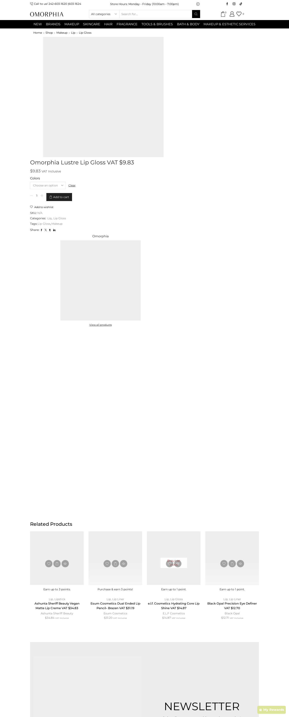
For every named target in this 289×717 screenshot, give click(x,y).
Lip (73, 32)
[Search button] (196, 14)
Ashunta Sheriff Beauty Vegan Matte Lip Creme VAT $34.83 (57, 384)
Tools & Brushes (157, 24)
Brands (53, 24)
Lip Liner (118, 377)
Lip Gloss (85, 32)
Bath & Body (188, 24)
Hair (108, 24)
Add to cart (131, 80)
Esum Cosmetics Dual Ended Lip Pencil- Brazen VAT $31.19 (115, 384)
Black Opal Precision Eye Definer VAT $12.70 (232, 384)
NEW (38, 24)
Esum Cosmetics (115, 392)
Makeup (61, 32)
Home (37, 32)
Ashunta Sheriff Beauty (57, 392)
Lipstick (59, 377)
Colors (105, 63)
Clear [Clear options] (143, 70)
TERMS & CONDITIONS (135, 626)
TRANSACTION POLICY (217, 626)
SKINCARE (91, 24)
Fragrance (127, 24)
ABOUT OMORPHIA (66, 626)
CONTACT (99, 626)
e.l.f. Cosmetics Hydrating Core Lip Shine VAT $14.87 (174, 384)
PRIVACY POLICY (176, 626)
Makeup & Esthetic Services (229, 24)
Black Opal (232, 392)
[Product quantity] (107, 80)
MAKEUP (71, 24)
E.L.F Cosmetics (174, 392)
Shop (49, 32)
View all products (209, 100)
